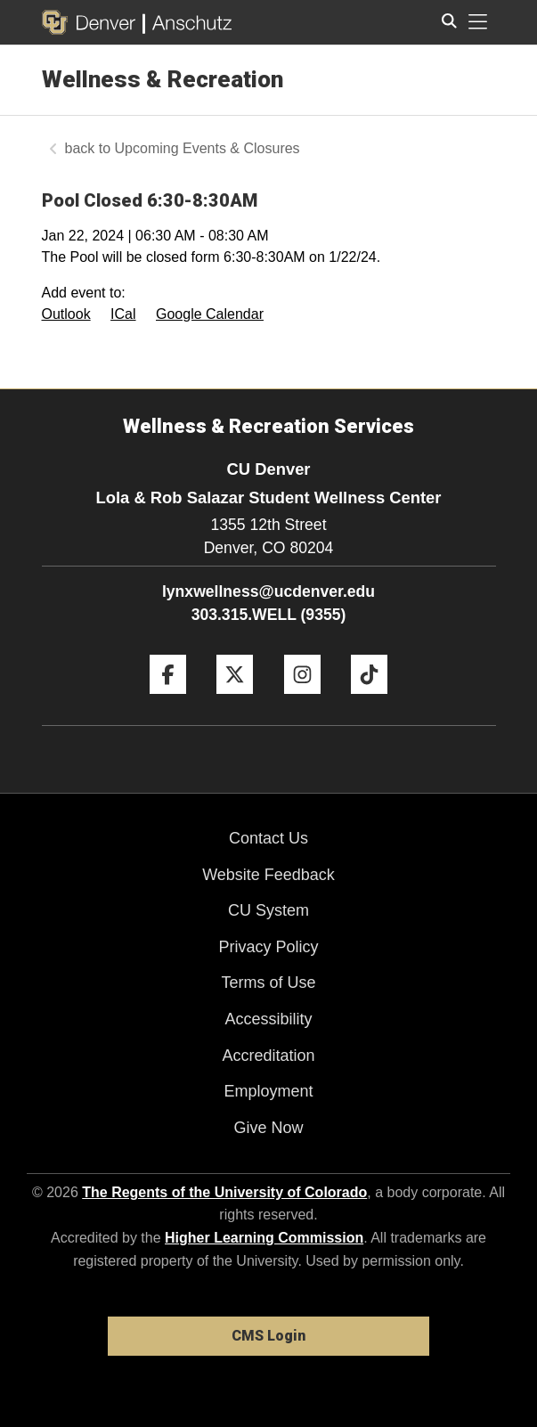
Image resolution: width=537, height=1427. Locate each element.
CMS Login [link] (268, 1335)
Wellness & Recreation (162, 79)
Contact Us (268, 838)
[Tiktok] (369, 700)
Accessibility (268, 1019)
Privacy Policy (268, 947)
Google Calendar (210, 314)
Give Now (268, 1128)
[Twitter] (234, 700)
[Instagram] (302, 700)
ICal (122, 314)
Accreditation (268, 1055)
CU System (268, 910)
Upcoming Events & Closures (207, 148)
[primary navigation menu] (478, 22)
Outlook (66, 314)
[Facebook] (167, 700)
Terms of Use (268, 982)
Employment (268, 1091)
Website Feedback (268, 875)
